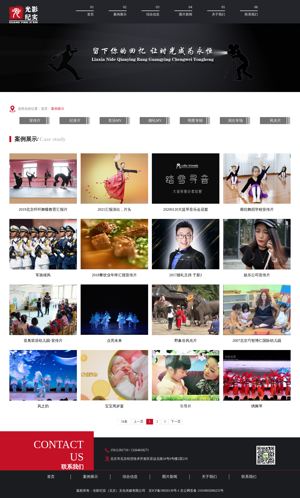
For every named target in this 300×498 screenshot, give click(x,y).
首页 (45, 109)
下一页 (176, 421)
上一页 (138, 421)
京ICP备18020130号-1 (164, 490)
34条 (124, 421)
